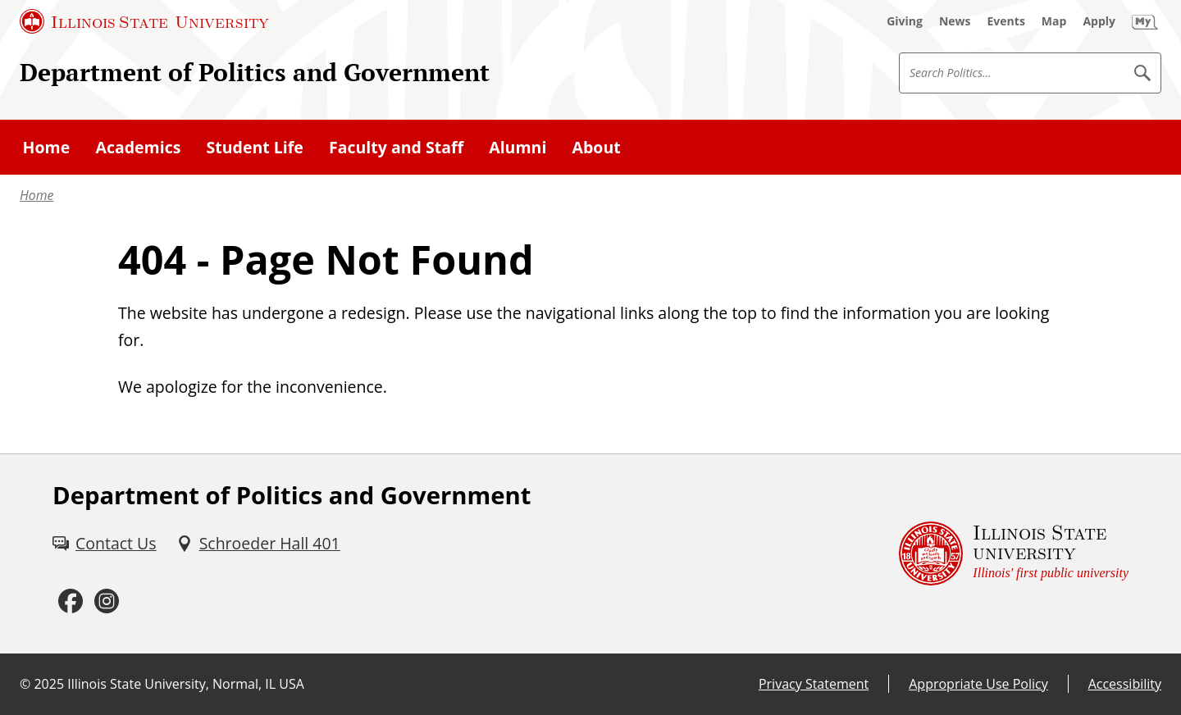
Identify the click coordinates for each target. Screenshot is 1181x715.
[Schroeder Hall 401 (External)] (258, 543)
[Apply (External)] (1099, 21)
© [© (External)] (25, 684)
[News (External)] (955, 21)
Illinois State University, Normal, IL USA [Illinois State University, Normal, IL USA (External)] (185, 684)
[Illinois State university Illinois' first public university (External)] (1014, 553)
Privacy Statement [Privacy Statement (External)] (814, 684)
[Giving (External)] (904, 21)
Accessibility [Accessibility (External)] (1124, 684)
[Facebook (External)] (70, 601)
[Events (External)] (1006, 21)
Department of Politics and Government (255, 72)
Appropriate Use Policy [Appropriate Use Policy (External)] (978, 684)
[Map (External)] (1054, 21)
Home (36, 195)
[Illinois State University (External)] (144, 21)
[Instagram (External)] (107, 601)
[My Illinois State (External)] (1145, 21)
